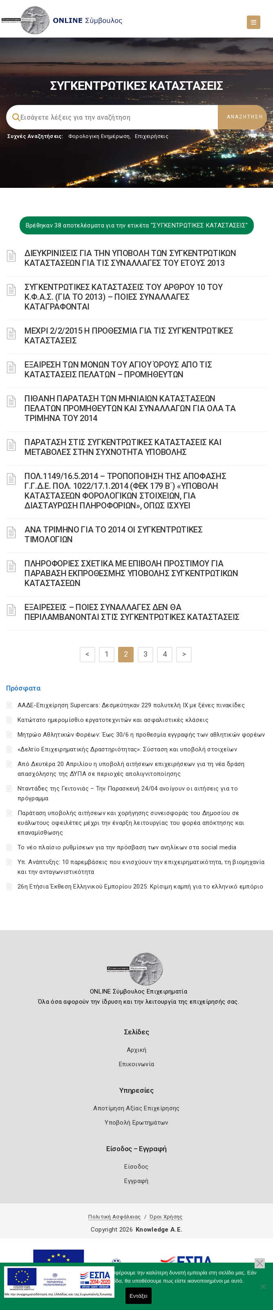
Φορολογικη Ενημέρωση (99, 136)
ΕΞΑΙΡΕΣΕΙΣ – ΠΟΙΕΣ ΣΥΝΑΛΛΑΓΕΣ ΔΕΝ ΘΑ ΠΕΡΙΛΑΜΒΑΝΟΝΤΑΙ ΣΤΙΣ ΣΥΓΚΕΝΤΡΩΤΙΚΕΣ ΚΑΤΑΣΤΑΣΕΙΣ (132, 612)
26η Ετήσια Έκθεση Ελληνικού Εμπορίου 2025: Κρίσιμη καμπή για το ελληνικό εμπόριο (140, 886)
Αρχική (137, 1050)
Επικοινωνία (136, 1064)
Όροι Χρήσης (166, 1217)
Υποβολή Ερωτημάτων (136, 1122)
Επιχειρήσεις (151, 136)
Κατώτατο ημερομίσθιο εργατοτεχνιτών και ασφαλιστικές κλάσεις (113, 720)
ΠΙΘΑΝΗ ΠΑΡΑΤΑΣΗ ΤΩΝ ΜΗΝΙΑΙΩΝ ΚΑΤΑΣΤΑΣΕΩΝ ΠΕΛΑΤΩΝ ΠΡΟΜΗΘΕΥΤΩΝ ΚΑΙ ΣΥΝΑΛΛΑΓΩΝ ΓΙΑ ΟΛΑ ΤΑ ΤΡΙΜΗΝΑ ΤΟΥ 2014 (130, 408)
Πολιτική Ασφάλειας (114, 1217)
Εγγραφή (136, 1181)
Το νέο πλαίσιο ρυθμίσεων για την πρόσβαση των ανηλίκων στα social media (127, 847)
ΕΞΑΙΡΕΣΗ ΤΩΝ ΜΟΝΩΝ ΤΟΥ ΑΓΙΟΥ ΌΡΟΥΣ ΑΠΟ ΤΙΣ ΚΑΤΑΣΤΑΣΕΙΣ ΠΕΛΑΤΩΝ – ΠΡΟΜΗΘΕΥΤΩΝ (118, 369)
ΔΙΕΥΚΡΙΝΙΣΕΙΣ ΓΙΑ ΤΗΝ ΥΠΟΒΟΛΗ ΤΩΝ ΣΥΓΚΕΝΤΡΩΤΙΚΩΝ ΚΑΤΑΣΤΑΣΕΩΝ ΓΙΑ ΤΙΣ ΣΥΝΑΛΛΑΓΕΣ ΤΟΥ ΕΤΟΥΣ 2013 (130, 258)
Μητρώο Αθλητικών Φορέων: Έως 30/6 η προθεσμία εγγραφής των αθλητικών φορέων (141, 734)
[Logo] (136, 971)
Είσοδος (136, 1166)
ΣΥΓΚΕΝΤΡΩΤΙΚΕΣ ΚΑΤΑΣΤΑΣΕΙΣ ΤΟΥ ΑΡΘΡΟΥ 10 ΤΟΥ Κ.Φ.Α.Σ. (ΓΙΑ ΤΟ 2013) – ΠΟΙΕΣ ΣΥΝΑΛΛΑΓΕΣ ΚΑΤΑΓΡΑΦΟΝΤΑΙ (124, 297)
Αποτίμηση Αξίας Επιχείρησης (136, 1108)
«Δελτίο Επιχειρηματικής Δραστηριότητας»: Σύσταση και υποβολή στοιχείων (127, 749)
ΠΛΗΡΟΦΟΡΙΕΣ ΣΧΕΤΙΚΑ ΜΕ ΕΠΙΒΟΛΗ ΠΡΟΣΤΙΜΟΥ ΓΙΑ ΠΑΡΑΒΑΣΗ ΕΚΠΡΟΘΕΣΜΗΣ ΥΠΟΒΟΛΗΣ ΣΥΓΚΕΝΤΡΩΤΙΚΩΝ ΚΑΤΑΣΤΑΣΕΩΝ (131, 573)
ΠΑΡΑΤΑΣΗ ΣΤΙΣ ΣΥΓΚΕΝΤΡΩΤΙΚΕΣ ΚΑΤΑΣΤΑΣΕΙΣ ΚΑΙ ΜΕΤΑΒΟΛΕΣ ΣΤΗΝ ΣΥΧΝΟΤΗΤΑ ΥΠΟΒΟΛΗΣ (123, 447)
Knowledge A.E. (159, 1229)
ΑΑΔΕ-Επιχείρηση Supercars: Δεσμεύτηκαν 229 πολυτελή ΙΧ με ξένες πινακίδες (131, 705)
